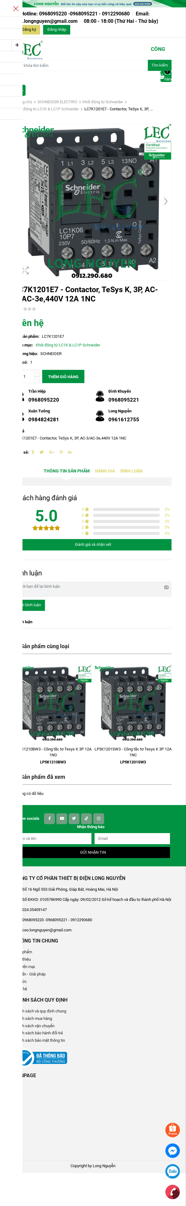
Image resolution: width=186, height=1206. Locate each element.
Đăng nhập (56, 29)
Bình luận (131, 471)
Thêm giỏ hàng (63, 376)
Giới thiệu (22, 959)
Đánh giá (105, 471)
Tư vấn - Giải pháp (30, 974)
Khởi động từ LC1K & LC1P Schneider (46, 109)
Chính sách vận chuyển (34, 1026)
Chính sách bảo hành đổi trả (38, 1033)
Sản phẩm (23, 952)
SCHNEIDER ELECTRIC (57, 102)
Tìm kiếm (160, 65)
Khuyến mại (24, 966)
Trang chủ (23, 102)
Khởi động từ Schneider (103, 102)
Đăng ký (29, 29)
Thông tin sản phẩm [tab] (67, 471)
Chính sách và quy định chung (40, 1011)
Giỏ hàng (166, 76)
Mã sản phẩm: (26, 336)
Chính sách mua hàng (33, 1018)
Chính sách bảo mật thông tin (39, 1040)
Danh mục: (23, 345)
